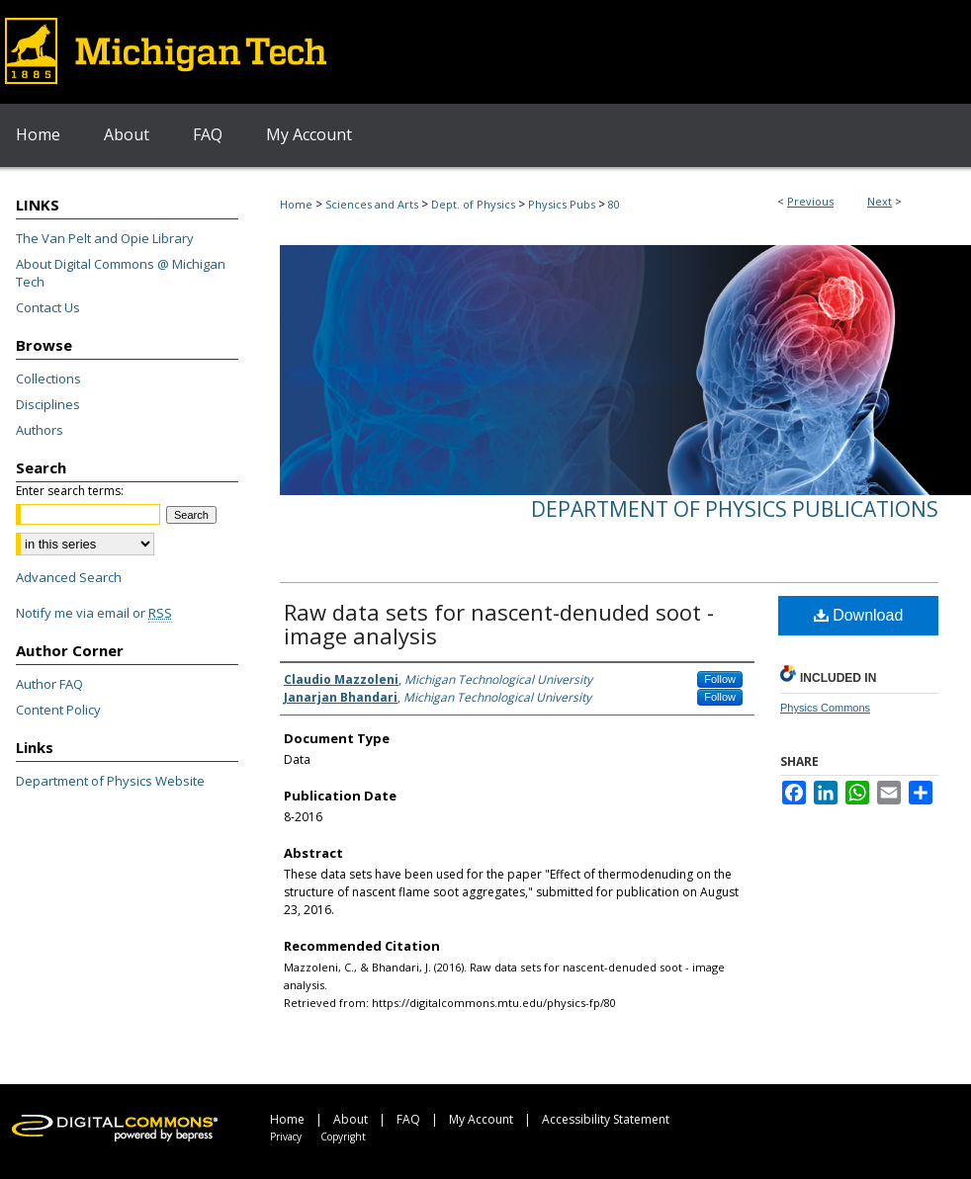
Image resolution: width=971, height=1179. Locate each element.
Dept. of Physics (473, 204)
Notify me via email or (94, 613)
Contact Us (48, 307)
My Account (481, 1119)
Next (879, 201)
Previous (810, 201)
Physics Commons (825, 708)
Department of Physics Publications (734, 509)
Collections (48, 378)
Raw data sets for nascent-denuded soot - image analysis (499, 623)
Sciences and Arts (371, 204)
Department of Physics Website (110, 781)
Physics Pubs (561, 204)
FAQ (408, 1119)
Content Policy (58, 709)
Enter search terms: (70, 490)
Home (296, 204)
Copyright (343, 1136)
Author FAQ (49, 684)
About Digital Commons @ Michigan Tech (120, 273)
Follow (720, 679)
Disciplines (48, 404)
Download (859, 615)
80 (614, 204)
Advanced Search (69, 577)
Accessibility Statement (605, 1119)
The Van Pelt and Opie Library (105, 238)
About (350, 1119)
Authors (39, 430)
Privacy (286, 1136)
